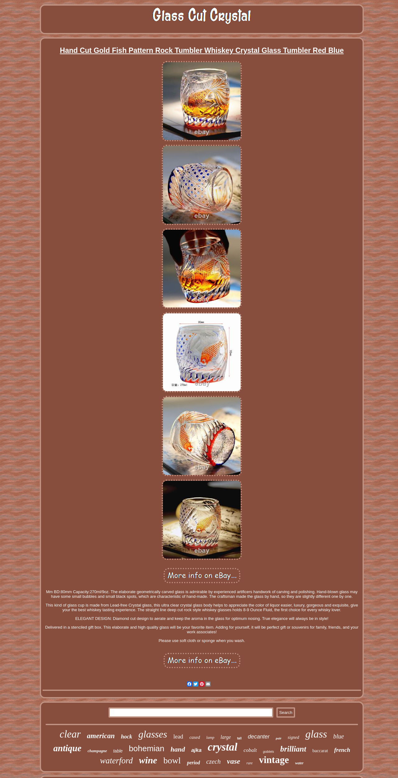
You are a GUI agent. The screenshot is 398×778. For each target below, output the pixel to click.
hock (126, 736)
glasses (152, 734)
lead (178, 736)
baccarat (320, 750)
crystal (222, 747)
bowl (172, 760)
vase (233, 761)
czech (213, 761)
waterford (116, 760)
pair (278, 738)
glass (316, 734)
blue (338, 736)
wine (148, 760)
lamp (210, 737)
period (193, 762)
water (299, 763)
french (342, 750)
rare (249, 763)
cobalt (250, 750)
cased (194, 737)
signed (293, 737)
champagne (97, 750)
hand (178, 749)
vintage (274, 759)
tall (239, 738)
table (118, 750)
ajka (196, 750)
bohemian (146, 748)
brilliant (293, 749)
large (225, 737)
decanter (259, 736)
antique (67, 748)
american (101, 736)
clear (70, 734)
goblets (268, 751)
